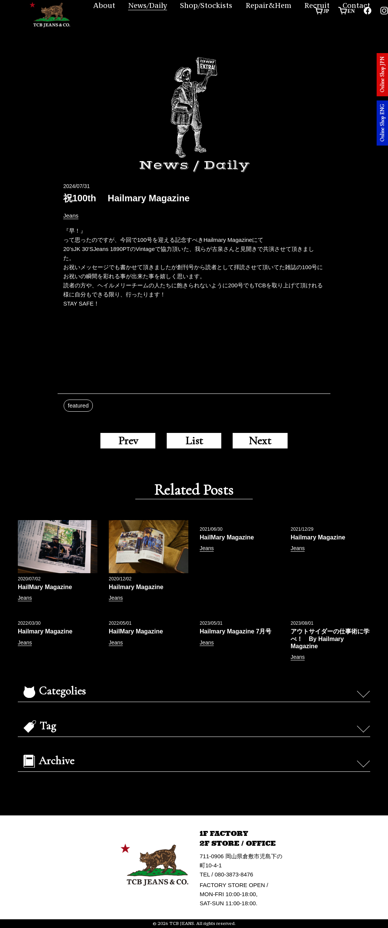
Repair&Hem (268, 5)
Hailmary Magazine (136, 587)
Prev (128, 440)
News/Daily (147, 5)
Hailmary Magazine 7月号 (235, 631)
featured (78, 405)
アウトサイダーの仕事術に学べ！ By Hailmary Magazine (330, 638)
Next (260, 440)
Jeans (70, 215)
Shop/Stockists (206, 5)
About (104, 5)
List (194, 440)
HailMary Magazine (45, 587)
